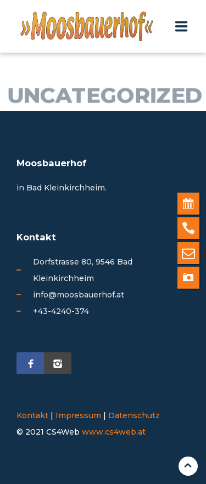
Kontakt (32, 415)
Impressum (78, 415)
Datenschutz (134, 415)
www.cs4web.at (114, 432)
